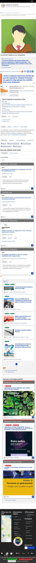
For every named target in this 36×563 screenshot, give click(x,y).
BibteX (11, 95)
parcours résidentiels (8, 111)
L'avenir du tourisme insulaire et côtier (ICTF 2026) (24, 287)
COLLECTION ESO (16, 71)
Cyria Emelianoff (6, 201)
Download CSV (4, 367)
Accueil (3, 12)
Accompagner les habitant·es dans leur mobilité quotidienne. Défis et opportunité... (14, 255)
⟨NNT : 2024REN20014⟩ (13, 134)
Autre (10, 192)
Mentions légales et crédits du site (17, 533)
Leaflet (3, 539)
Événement (18, 292)
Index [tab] (10, 176)
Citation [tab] (3, 126)
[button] (33, 5)
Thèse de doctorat (15, 12)
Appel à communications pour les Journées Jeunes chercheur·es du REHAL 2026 (23, 317)
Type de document (4, 157)
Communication (13, 164)
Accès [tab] (4, 238)
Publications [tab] (5, 153)
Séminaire (19, 309)
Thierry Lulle (6, 121)
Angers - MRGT (12, 337)
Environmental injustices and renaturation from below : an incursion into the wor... (16, 198)
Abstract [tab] (16, 126)
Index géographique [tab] (20, 140)
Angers (7, 292)
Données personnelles (17, 527)
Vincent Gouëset (6, 110)
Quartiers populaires (6, 146)
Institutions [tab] (15, 116)
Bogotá (4, 143)
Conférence (23, 292)
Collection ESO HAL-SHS (29, 522)
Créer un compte (28, 531)
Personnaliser (11, 561)
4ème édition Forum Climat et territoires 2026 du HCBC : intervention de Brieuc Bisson (23, 345)
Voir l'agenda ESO (9, 372)
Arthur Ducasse (17, 258)
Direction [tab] (4, 116)
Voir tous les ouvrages (10, 500)
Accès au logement (26, 143)
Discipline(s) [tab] (30, 140)
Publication (5, 164)
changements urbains (13, 113)
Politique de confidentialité (22, 561)
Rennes (4, 108)
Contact (16, 516)
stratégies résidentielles (21, 111)
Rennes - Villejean (14, 457)
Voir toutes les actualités (11, 370)
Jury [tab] (9, 116)
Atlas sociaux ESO (29, 527)
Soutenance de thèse (25, 337)
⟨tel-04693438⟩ (22, 134)
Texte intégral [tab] (23, 126)
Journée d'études (23, 323)
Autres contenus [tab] (14, 153)
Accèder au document (9, 241)
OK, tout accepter (12, 559)
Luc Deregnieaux (7, 67)
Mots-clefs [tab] (4, 140)
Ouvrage (19, 382)
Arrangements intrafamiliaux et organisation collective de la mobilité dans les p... (16, 170)
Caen (11, 173)
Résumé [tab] (10, 126)
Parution (14, 382)
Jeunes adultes (18, 146)
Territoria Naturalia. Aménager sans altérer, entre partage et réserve (17, 388)
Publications (8, 12)
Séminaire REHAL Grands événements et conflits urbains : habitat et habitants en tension (23, 300)
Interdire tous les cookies (25, 559)
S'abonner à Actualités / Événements (3, 368)
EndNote (16, 95)
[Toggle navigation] (3, 9)
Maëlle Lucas (5, 173)
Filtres (6, 281)
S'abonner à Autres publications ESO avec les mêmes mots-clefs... (1, 276)
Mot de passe (29, 538)
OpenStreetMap (4, 540)
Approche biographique (14, 143)
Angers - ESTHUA (12, 292)
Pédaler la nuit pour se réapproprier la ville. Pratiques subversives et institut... (16, 231)
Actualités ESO (17, 519)
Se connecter (29, 535)
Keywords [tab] (11, 140)
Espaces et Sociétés (12, 5)
